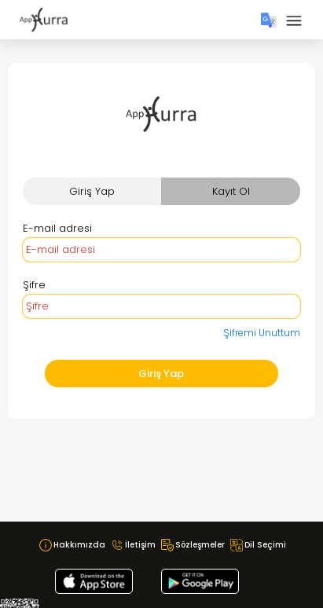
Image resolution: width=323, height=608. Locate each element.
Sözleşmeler (200, 545)
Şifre (34, 284)
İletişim (140, 545)
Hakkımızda (79, 545)
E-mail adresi (57, 228)
